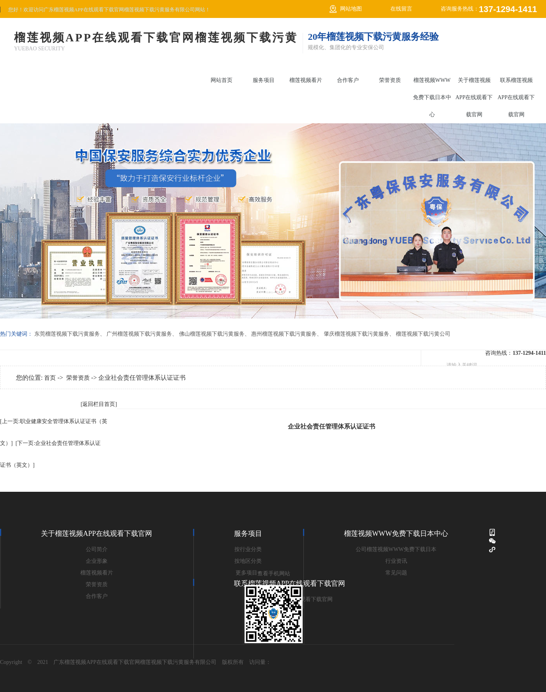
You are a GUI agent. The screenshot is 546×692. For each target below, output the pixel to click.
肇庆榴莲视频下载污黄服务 (356, 334)
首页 (50, 378)
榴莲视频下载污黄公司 (423, 334)
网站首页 (221, 80)
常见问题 (396, 573)
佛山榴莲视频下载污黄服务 (212, 334)
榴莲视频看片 (305, 80)
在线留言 (401, 9)
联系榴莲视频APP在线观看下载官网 (516, 97)
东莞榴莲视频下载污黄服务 (67, 334)
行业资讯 (396, 561)
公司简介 (97, 549)
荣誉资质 (390, 80)
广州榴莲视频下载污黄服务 (139, 334)
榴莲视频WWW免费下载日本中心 (432, 97)
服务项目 (264, 80)
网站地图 (351, 9)
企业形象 (97, 561)
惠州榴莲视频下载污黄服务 (284, 334)
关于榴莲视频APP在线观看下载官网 (474, 97)
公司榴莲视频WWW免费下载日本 (396, 549)
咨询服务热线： (489, 9)
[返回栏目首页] (99, 404)
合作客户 (348, 80)
